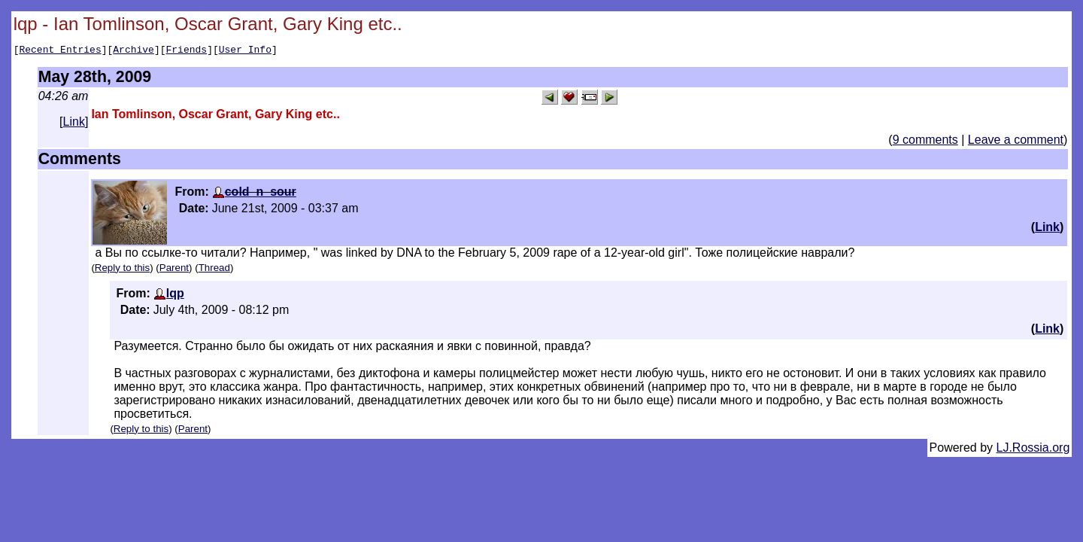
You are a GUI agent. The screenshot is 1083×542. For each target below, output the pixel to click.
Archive (133, 51)
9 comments (925, 142)
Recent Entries (60, 51)
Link (74, 123)
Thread (214, 270)
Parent (174, 270)
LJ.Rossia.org (1033, 449)
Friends (187, 51)
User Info (245, 51)
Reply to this (122, 270)
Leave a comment (1015, 142)
